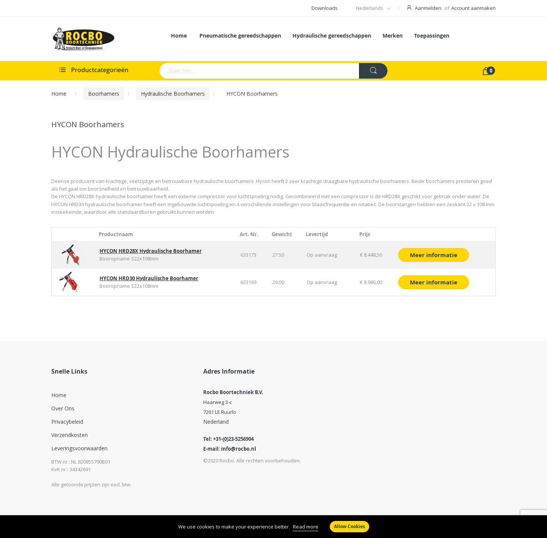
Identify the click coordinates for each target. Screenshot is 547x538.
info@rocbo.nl (238, 448)
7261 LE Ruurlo (219, 412)
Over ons (62, 408)
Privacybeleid (67, 421)
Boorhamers (103, 93)
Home (58, 93)
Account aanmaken (473, 8)
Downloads (324, 8)
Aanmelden (428, 8)
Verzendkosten (69, 435)
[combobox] (229, 71)
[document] (273, 526)
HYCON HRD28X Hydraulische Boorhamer (151, 251)
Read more (305, 526)
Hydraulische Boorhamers (173, 93)
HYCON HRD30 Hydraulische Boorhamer (149, 278)
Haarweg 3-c (217, 402)
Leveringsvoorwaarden (79, 448)
